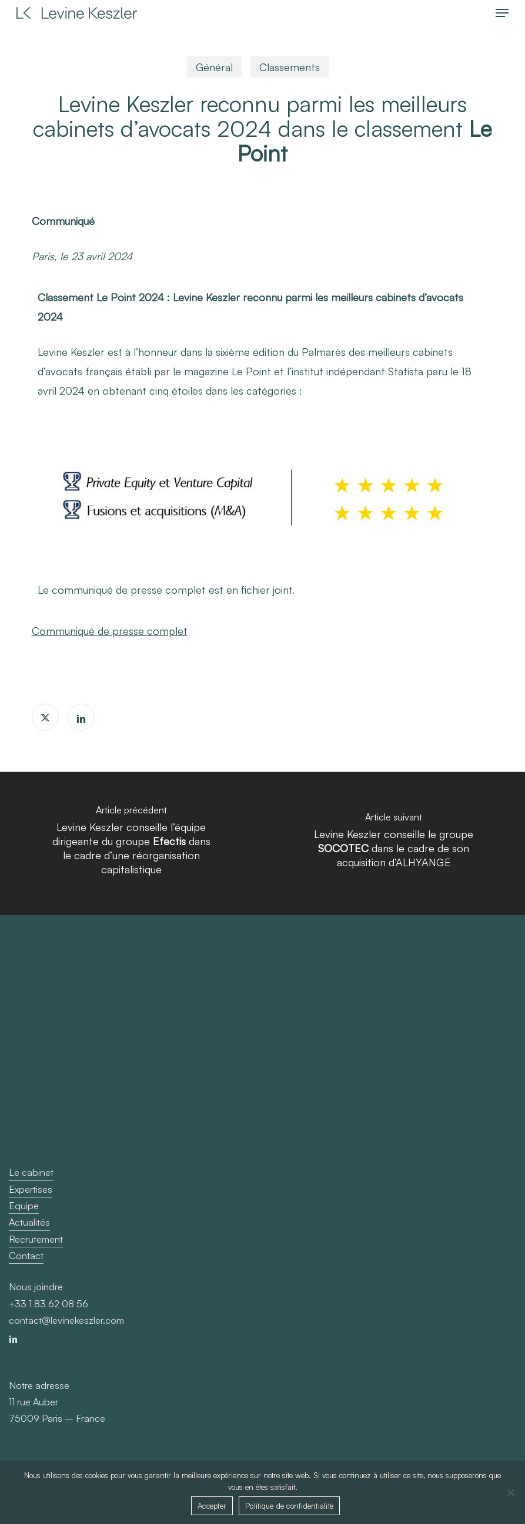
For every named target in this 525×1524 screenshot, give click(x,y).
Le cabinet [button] (31, 1172)
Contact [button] (26, 1255)
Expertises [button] (30, 1189)
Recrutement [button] (36, 1239)
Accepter (212, 1505)
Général (214, 66)
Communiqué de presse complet (110, 630)
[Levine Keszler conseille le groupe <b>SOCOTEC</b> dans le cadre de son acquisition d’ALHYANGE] (393, 843)
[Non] (510, 1492)
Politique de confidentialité (289, 1505)
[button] (502, 13)
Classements (289, 66)
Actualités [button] (29, 1222)
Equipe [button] (24, 1206)
